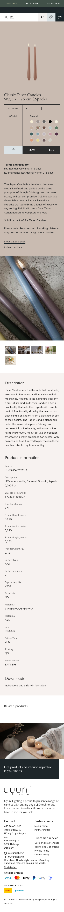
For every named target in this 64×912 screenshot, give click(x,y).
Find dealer (10, 867)
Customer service (46, 838)
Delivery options (13, 885)
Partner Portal (42, 829)
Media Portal (41, 826)
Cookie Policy (41, 854)
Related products (13, 247)
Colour (13, 116)
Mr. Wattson (53, 3)
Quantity (13, 108)
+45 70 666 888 (12, 826)
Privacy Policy (41, 850)
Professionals (43, 821)
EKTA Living (32, 3)
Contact (9, 821)
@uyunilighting (14, 853)
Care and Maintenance (46, 842)
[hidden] (51, 17)
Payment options (13, 873)
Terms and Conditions (46, 846)
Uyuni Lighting (10, 3)
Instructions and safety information (25, 685)
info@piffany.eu (12, 829)
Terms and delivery (16, 164)
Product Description (14, 241)
